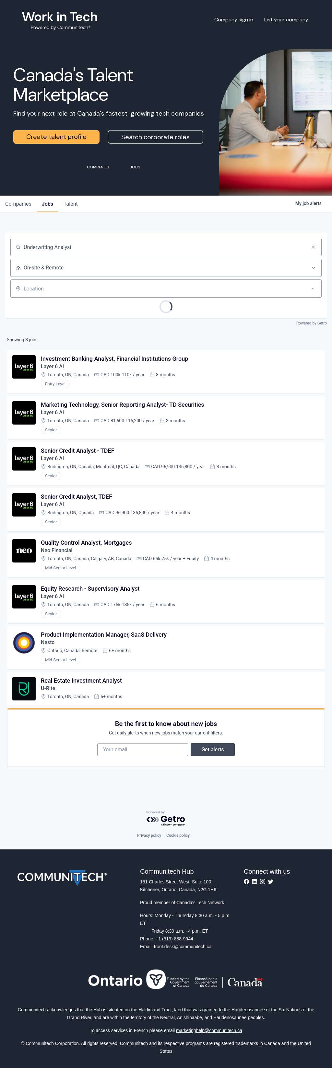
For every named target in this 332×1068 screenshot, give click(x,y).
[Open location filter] (313, 288)
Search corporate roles (155, 137)
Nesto (47, 642)
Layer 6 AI (52, 366)
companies (18, 204)
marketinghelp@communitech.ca (209, 1030)
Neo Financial (56, 550)
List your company (286, 19)
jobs (47, 204)
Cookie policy (178, 835)
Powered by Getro (311, 323)
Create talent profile (56, 136)
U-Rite (48, 688)
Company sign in (233, 19)
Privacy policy (149, 835)
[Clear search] (313, 247)
